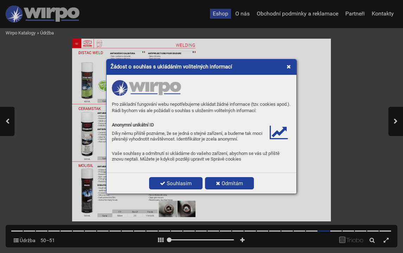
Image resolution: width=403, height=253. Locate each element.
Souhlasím (176, 183)
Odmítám (229, 183)
